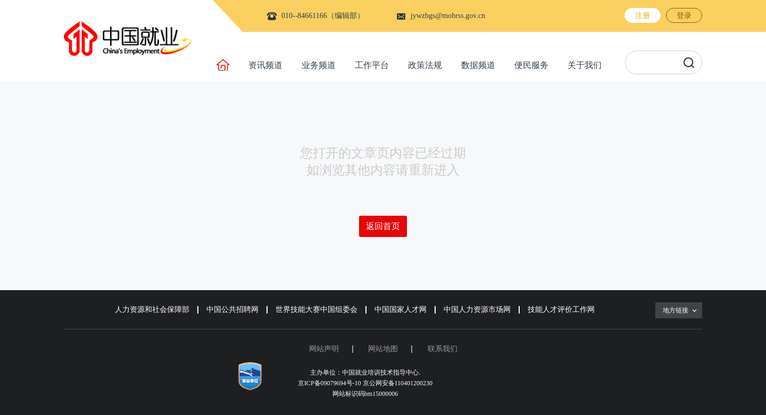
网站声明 (324, 349)
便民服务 (531, 65)
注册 (642, 16)
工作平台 (372, 65)
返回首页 (383, 226)
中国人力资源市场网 (477, 310)
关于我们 (585, 65)
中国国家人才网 (400, 310)
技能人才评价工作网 (561, 310)
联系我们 (442, 349)
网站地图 (383, 349)
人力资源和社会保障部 (152, 310)
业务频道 (319, 65)
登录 (684, 16)
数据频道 (478, 65)
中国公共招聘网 (232, 310)
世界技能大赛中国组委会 (316, 310)
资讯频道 (265, 65)
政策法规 (425, 65)
